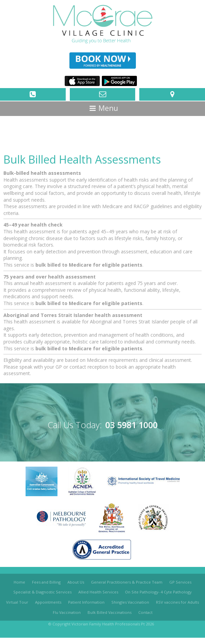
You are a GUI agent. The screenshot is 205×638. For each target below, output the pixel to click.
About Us (75, 582)
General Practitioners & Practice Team (126, 582)
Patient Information (86, 602)
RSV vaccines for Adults (177, 602)
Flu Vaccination (67, 612)
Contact (145, 612)
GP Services (180, 582)
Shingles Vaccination (130, 602)
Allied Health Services (98, 592)
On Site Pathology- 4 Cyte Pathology (158, 592)
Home (19, 582)
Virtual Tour (17, 602)
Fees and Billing (46, 582)
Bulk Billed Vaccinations (109, 612)
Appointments (48, 602)
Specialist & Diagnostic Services (42, 592)
